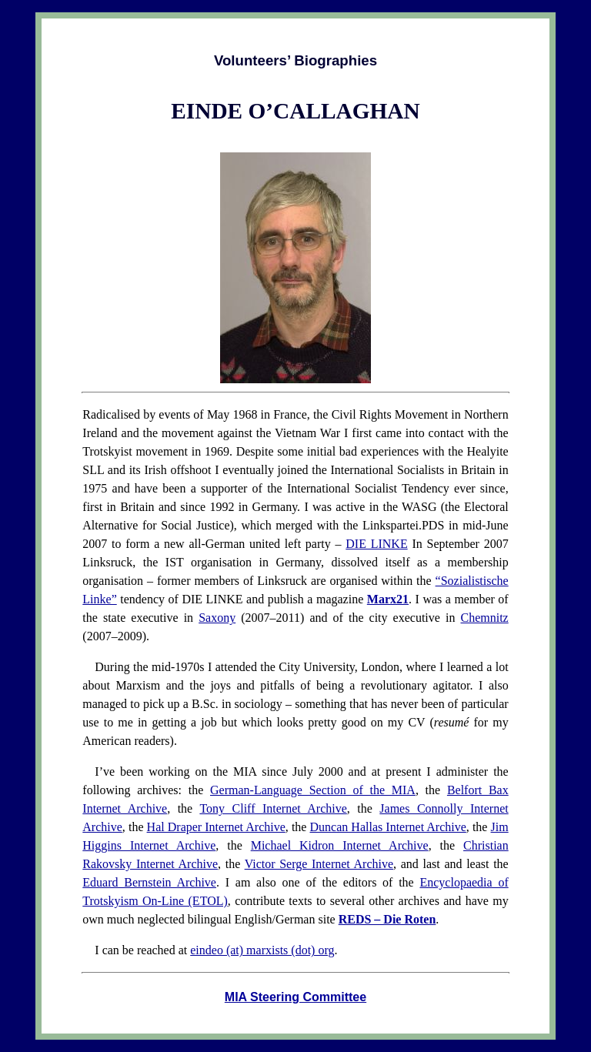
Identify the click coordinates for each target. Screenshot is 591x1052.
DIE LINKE (376, 543)
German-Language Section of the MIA (313, 790)
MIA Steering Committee (295, 997)
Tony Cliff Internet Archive (272, 808)
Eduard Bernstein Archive (149, 882)
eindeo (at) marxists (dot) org (262, 950)
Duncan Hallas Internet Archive (388, 826)
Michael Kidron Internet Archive (340, 845)
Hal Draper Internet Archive (216, 826)
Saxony (217, 617)
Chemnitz (484, 617)
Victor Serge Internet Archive (319, 863)
